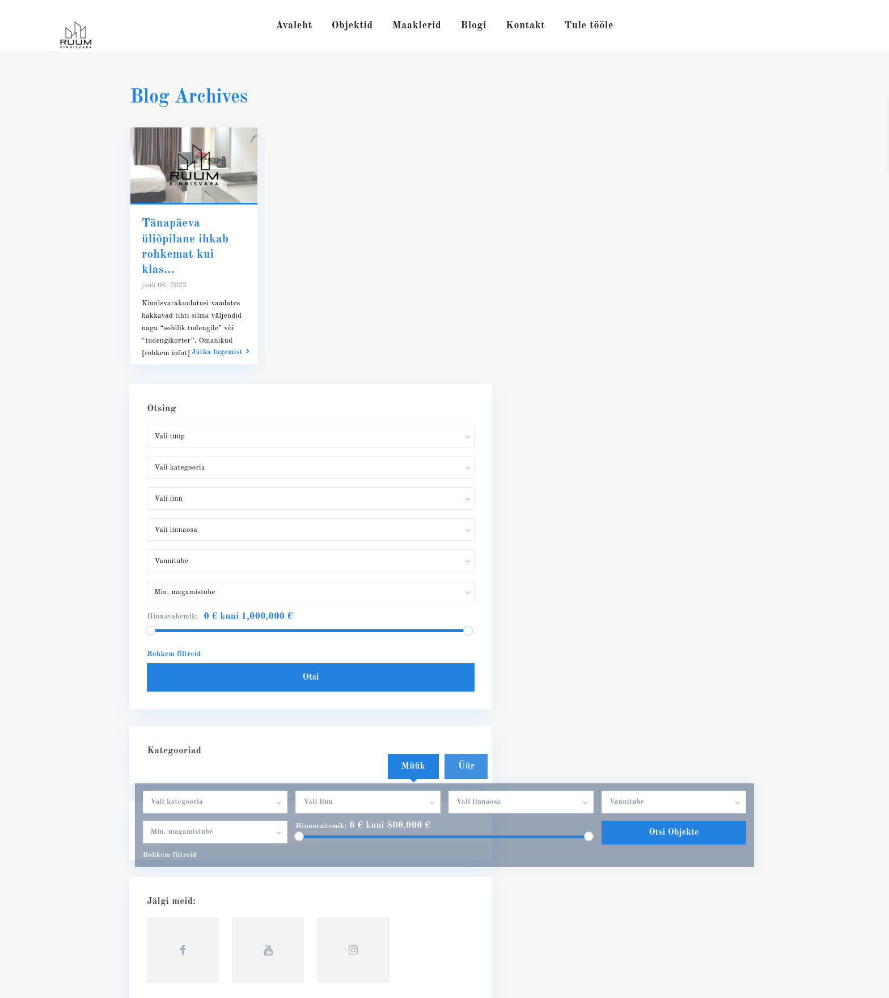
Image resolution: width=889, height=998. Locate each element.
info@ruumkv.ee (178, 826)
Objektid (352, 25)
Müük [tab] (413, 514)
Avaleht (294, 25)
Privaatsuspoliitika (726, 980)
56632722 (166, 809)
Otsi (671, 382)
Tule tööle (588, 25)
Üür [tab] (466, 514)
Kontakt (525, 25)
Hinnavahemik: (318, 574)
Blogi (473, 25)
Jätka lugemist (220, 351)
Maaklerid (417, 25)
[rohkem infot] (166, 353)
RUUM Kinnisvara (183, 843)
